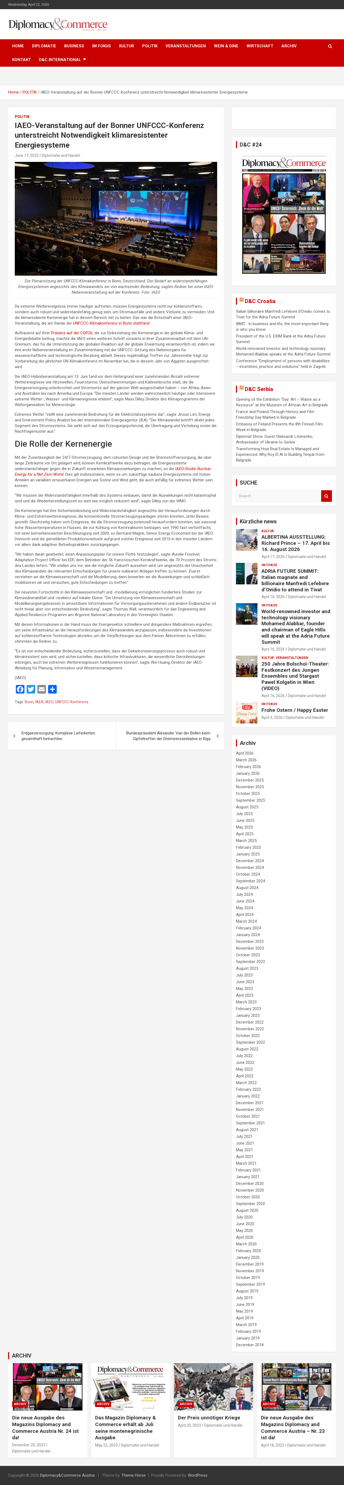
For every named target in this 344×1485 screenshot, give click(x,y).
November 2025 (250, 786)
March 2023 (246, 1002)
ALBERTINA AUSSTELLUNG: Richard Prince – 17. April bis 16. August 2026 (295, 543)
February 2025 (248, 847)
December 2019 (250, 1264)
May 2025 (244, 827)
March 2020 (246, 1244)
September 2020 (250, 1203)
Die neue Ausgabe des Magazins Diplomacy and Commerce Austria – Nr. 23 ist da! (293, 1428)
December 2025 (250, 780)
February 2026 (248, 766)
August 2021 (247, 1129)
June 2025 (245, 820)
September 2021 (250, 1123)
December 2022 (250, 1022)
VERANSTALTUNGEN (186, 46)
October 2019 (248, 1277)
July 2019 (244, 1297)
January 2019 (248, 1338)
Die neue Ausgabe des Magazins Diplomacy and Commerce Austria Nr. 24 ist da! (45, 1428)
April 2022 (244, 1076)
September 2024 (250, 881)
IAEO (49, 702)
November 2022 (250, 1028)
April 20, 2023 (189, 1425)
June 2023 (245, 981)
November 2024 (250, 867)
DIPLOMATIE (44, 46)
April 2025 (244, 834)
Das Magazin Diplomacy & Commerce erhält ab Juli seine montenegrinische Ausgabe (125, 1428)
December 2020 (250, 1183)
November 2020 (250, 1190)
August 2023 (247, 968)
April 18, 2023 (272, 1445)
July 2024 (244, 894)
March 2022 (246, 1082)
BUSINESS (74, 46)
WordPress (197, 1475)
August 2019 (247, 1291)
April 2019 (244, 1318)
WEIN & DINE (226, 46)
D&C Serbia (259, 389)
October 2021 (248, 1116)
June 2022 (245, 1062)
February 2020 (248, 1250)
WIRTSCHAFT (259, 46)
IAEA (39, 702)
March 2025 (246, 840)
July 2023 (244, 975)
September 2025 (250, 800)
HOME (18, 46)
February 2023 (248, 1008)
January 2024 (248, 934)
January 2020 (248, 1257)
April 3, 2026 (271, 717)
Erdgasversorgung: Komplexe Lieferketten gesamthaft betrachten (58, 736)
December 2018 (250, 1344)
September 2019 (250, 1284)
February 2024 (248, 928)
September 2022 (250, 1042)
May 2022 (244, 1069)
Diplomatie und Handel (61, 155)
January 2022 (248, 1096)
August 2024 (247, 887)
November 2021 (250, 1109)
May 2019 (244, 1311)
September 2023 (250, 961)
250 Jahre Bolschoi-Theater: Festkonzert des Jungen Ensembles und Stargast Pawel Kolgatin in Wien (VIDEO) (295, 676)
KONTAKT (21, 59)
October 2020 (248, 1197)
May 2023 (244, 988)
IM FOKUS (101, 46)
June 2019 (245, 1304)
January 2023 (248, 1015)
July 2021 (244, 1136)
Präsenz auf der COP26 (71, 333)
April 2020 (244, 1237)
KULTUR (126, 46)
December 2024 (250, 860)
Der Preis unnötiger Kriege (209, 1418)
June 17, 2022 (27, 155)
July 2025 (244, 813)
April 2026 (244, 753)
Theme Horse (133, 1475)
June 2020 (245, 1223)
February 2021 (248, 1170)
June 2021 (245, 1143)
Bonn (29, 702)
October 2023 (248, 955)
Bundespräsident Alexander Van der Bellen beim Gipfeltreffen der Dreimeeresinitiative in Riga (168, 736)
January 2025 (248, 854)
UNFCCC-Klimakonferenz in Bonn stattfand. (111, 323)
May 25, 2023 (106, 1445)
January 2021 (248, 1176)
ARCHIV (289, 46)
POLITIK (149, 46)
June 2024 (245, 901)
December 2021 (250, 1102)
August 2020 (247, 1210)
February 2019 (248, 1331)
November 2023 (250, 948)
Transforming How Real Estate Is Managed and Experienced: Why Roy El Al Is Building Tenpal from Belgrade (280, 454)
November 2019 (250, 1271)
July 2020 (244, 1217)
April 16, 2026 (273, 597)
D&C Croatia (260, 301)
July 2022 (244, 1055)
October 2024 (248, 874)
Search (326, 496)
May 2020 (244, 1230)
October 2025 (248, 793)
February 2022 (248, 1089)
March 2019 (246, 1324)
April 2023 (244, 995)
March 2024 (246, 921)
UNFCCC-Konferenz (71, 702)
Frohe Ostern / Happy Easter (294, 710)
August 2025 (247, 807)
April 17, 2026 (273, 557)
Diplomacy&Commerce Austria (67, 1475)
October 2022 (248, 1035)
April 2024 (244, 914)
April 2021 (244, 1156)
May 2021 (244, 1150)
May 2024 (244, 907)
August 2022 (247, 1049)
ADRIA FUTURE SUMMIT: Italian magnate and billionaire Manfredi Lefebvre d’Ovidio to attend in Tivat (295, 580)
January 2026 (248, 773)
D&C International (60, 59)
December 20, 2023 (28, 1445)
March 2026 (246, 760)
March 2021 (246, 1163)
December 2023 (250, 941)
